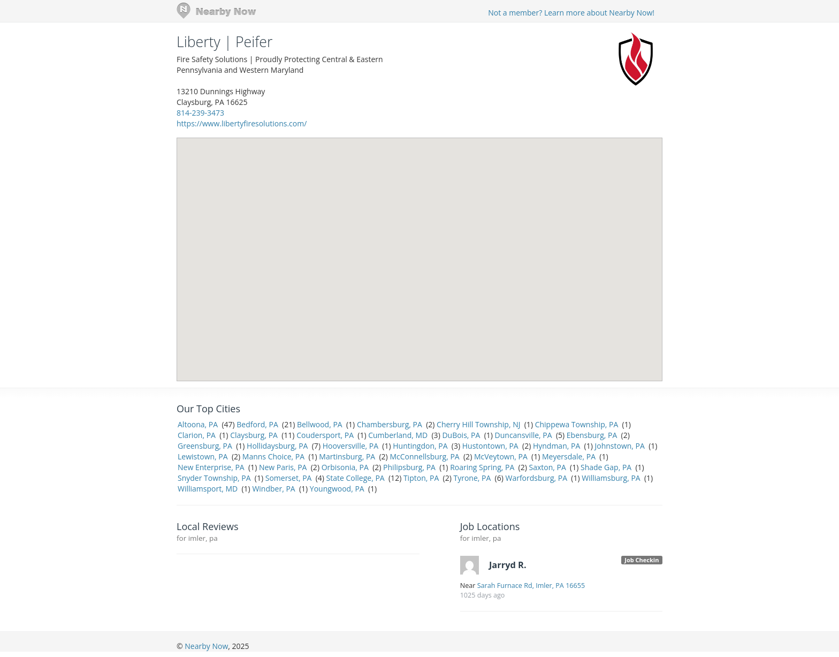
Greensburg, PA (205, 446)
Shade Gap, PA (606, 467)
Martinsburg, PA (347, 456)
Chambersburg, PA (389, 424)
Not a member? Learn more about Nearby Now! (571, 12)
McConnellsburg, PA (424, 456)
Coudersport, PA (325, 435)
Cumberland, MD (398, 435)
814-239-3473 (200, 113)
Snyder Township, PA (214, 478)
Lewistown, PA (203, 456)
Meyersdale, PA (569, 456)
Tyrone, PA (472, 478)
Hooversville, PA (350, 446)
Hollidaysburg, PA (277, 446)
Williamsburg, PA (611, 478)
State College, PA (355, 478)
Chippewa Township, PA (577, 424)
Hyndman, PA (556, 446)
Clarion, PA (197, 435)
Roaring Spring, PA (482, 467)
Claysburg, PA (254, 435)
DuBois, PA (461, 435)
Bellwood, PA (319, 424)
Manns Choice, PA (273, 456)
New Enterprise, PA (211, 467)
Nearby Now (206, 646)
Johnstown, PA (619, 446)
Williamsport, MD (208, 489)
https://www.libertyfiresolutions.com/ (242, 123)
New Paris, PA (283, 467)
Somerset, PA (288, 478)
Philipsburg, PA (409, 467)
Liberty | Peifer (224, 41)
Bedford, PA (257, 424)
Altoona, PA (198, 424)
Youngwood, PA (337, 489)
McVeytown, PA (501, 456)
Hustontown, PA (490, 446)
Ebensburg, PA (592, 435)
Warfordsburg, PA (536, 478)
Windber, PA (273, 489)
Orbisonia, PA (345, 467)
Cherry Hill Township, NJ (478, 424)
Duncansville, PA (523, 435)
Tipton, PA (421, 478)
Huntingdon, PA (420, 446)
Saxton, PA (547, 467)
